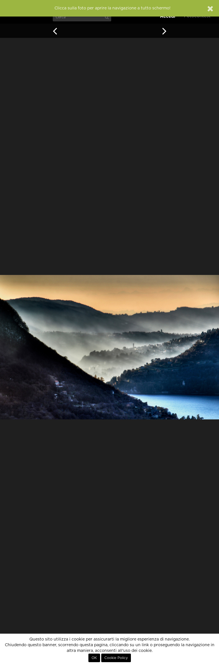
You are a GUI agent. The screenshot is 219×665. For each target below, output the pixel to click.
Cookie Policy (116, 658)
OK (94, 658)
